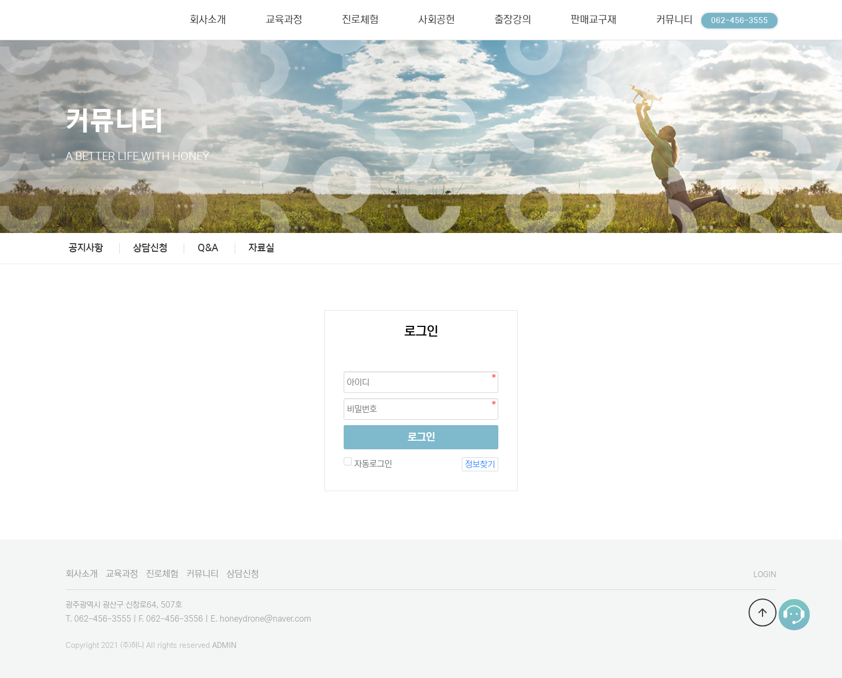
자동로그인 (372, 464)
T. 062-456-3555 (98, 618)
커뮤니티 (202, 574)
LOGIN (764, 574)
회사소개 (82, 574)
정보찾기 (480, 464)
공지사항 (86, 248)
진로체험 (162, 574)
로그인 (421, 437)
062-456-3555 (739, 20)
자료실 (261, 248)
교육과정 (122, 574)
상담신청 (150, 248)
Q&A (208, 248)
